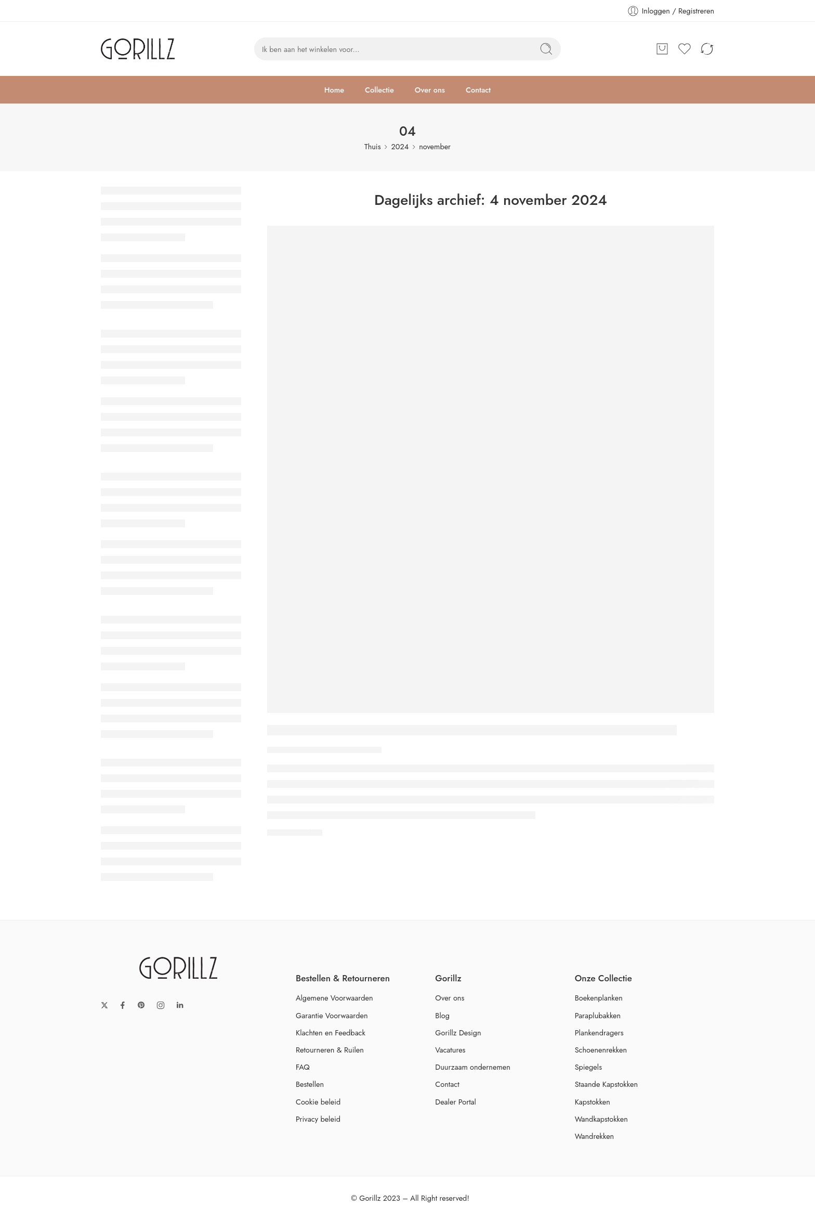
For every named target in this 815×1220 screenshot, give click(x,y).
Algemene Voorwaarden (334, 997)
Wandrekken (594, 1136)
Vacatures (450, 1049)
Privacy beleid (318, 1118)
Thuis (372, 146)
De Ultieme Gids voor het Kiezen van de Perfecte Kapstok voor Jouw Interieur (472, 730)
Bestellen (310, 1084)
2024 (400, 146)
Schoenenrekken (601, 1049)
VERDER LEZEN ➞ (294, 832)
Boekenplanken (599, 997)
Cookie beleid (318, 1101)
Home (334, 89)
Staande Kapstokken (606, 1084)
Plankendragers (599, 1032)
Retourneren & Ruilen (330, 1049)
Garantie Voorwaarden (332, 1015)
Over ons (430, 89)
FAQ (303, 1066)
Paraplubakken (598, 1015)
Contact (478, 89)
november (435, 146)
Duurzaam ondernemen (472, 1066)
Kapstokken (592, 1101)
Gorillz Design (458, 1032)
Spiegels (588, 1066)
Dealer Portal (455, 1101)
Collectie (379, 89)
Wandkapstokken (601, 1118)
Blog (442, 1015)
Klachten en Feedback (330, 1032)
